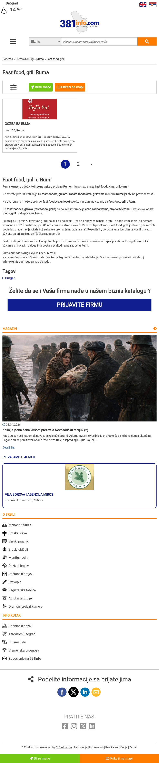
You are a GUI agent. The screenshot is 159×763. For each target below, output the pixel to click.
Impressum (96, 747)
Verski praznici (19, 541)
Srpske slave (18, 533)
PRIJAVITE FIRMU (79, 304)
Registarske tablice (22, 590)
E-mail (133, 747)
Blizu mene (40, 758)
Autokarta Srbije (20, 598)
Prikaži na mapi (119, 758)
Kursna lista (17, 642)
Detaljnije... (9, 447)
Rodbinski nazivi (20, 626)
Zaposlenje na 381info (25, 658)
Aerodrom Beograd (22, 634)
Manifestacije (18, 558)
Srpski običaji (18, 549)
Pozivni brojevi (19, 566)
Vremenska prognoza (24, 650)
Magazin (9, 329)
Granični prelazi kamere (25, 606)
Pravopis (15, 582)
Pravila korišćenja (116, 747)
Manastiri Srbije (20, 525)
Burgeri (8, 278)
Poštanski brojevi (21, 574)
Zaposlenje (81, 747)
